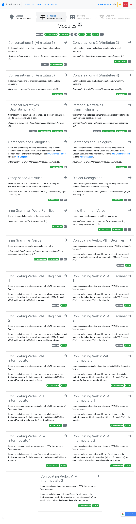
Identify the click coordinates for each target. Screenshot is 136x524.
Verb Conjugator (22, 157)
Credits (46, 4)
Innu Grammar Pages (56, 154)
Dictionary (36, 4)
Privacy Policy (104, 4)
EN (125, 4)
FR (131, 4)
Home (27, 4)
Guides (54, 4)
